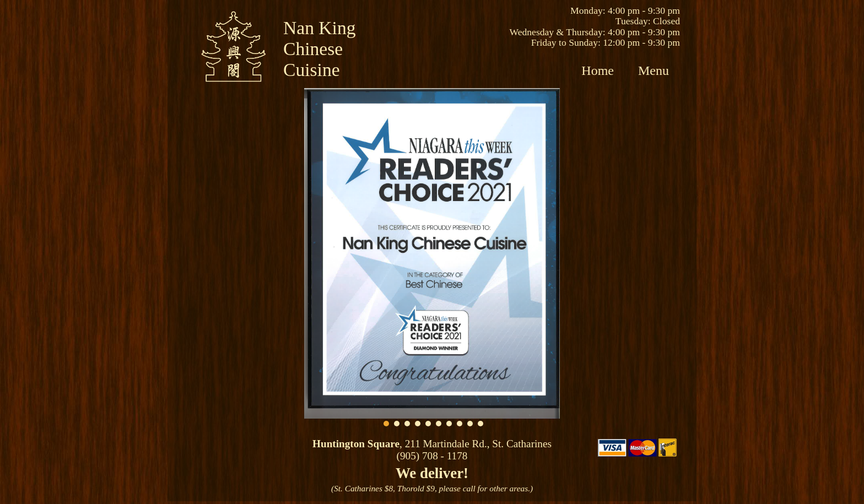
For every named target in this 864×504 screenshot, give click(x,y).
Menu (653, 70)
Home (597, 70)
